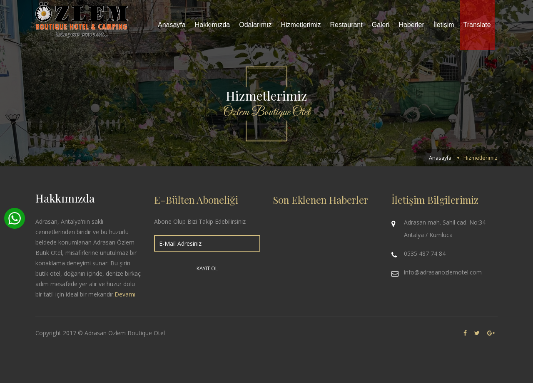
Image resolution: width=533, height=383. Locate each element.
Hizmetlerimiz (301, 24)
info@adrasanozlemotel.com (443, 272)
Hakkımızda (212, 24)
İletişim (443, 24)
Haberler (411, 24)
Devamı (125, 294)
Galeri (381, 24)
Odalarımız (255, 24)
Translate (477, 24)
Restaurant (346, 24)
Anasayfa (172, 24)
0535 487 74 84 (425, 253)
